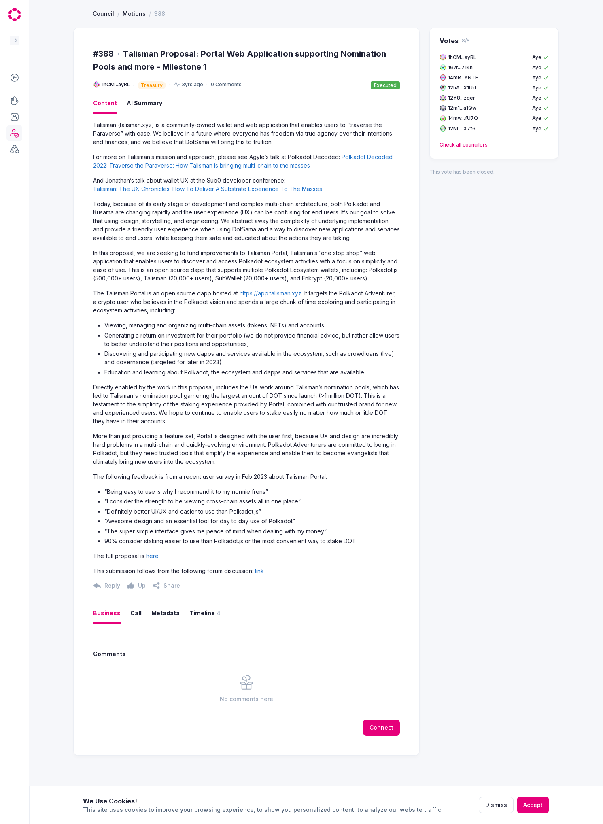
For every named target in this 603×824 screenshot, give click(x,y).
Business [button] (107, 642)
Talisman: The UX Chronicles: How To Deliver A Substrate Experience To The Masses (207, 218)
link (259, 600)
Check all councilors (464, 174)
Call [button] (136, 642)
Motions (134, 43)
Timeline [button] (205, 643)
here (152, 585)
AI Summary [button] (144, 132)
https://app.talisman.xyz (271, 322)
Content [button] (105, 132)
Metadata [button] (165, 642)
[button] (14, 78)
